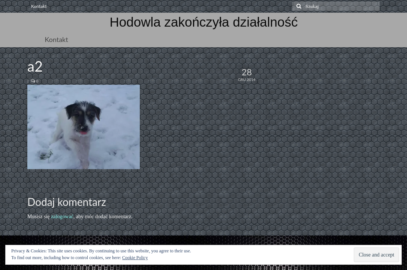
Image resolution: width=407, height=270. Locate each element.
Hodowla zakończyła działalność (204, 22)
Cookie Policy (135, 257)
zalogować (62, 216)
